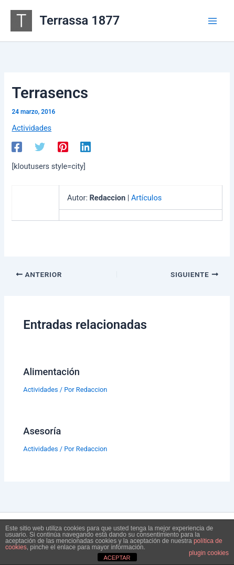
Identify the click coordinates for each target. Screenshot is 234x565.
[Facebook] (17, 147)
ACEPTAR (116, 558)
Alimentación (51, 371)
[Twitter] (40, 147)
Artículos (146, 197)
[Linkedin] (85, 147)
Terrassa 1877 (80, 20)
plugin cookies (209, 553)
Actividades (31, 128)
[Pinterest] (63, 147)
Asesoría (42, 430)
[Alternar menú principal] (212, 21)
